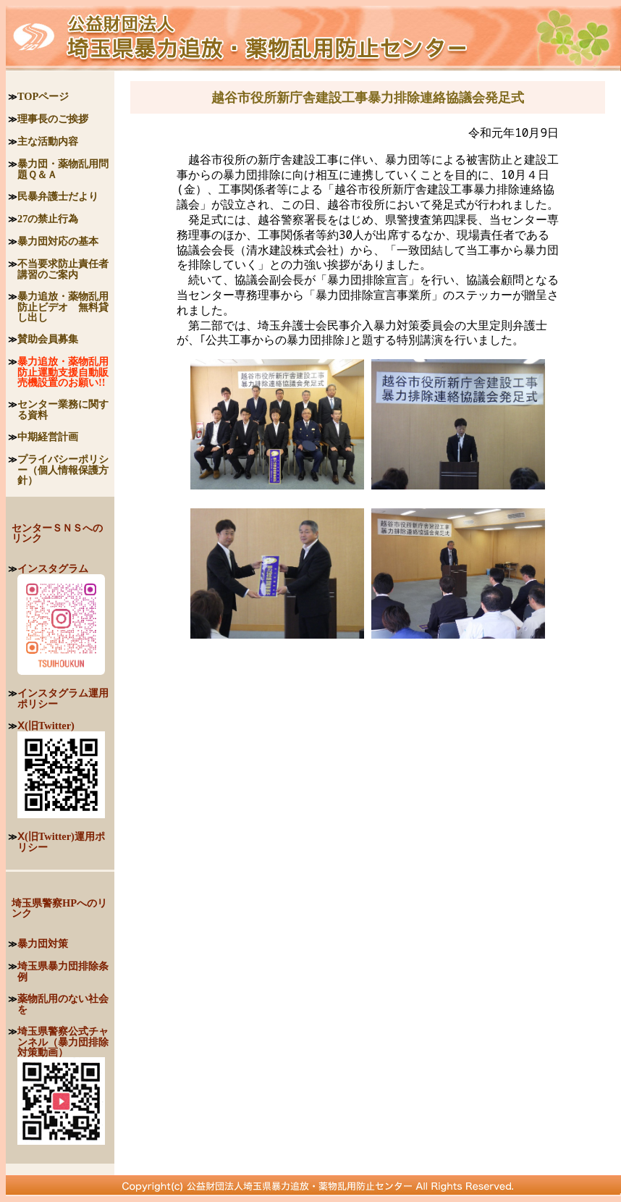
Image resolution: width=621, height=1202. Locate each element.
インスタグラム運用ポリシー (63, 698)
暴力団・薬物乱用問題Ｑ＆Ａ (63, 169)
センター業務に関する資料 (63, 409)
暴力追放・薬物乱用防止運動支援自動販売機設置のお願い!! (63, 372)
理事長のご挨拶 (52, 119)
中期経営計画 (47, 436)
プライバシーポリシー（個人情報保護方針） (63, 469)
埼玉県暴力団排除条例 (63, 971)
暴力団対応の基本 (57, 241)
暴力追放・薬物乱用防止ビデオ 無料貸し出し (63, 306)
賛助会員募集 (47, 339)
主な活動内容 (47, 141)
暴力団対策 (42, 943)
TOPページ (43, 96)
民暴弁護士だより (57, 196)
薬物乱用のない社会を (63, 1004)
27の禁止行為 (47, 218)
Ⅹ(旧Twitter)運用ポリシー (61, 842)
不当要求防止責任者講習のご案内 (63, 269)
